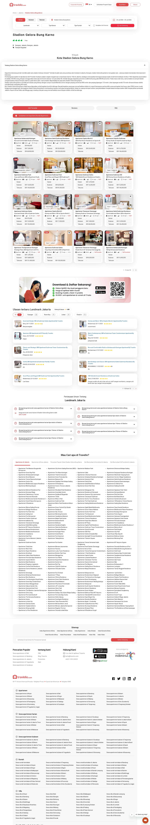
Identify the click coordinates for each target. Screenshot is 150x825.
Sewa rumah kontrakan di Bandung (117, 762)
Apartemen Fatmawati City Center (117, 601)
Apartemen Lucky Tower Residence (58, 551)
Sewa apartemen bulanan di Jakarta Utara (59, 742)
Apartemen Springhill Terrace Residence (90, 536)
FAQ (39, 653)
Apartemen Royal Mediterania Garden (89, 516)
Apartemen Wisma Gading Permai (29, 507)
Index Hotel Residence (80, 634)
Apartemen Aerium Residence (87, 588)
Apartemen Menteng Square (27, 486)
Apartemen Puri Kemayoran (27, 516)
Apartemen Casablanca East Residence (119, 555)
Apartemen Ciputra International (87, 562)
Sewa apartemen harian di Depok (117, 722)
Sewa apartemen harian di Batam (117, 725)
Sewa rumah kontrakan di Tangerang (57, 762)
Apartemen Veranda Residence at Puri (118, 546)
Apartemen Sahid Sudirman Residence (119, 479)
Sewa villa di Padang (82, 807)
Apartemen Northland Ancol (115, 496)
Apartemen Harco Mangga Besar (28, 584)
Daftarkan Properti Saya (104, 4)
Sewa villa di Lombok (113, 805)
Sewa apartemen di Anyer (24, 693)
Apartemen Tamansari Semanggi (29, 523)
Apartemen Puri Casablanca (115, 523)
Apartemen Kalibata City (26, 520)
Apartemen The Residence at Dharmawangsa (121, 608)
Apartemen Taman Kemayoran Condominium (91, 551)
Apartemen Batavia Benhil (56, 520)
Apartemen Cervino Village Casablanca (119, 477)
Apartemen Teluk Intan (25, 546)
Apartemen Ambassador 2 (115, 564)
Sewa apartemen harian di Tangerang (118, 717)
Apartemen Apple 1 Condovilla (87, 601)
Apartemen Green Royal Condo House (118, 586)
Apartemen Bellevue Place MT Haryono (89, 592)
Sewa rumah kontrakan (23, 762)
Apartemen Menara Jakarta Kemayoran (60, 606)
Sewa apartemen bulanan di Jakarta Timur (29, 745)
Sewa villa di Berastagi (83, 799)
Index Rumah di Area (51, 634)
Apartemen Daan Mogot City (86, 597)
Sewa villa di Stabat (22, 815)
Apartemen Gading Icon (26, 514)
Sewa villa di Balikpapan (83, 794)
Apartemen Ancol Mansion (27, 477)
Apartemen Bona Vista (84, 549)
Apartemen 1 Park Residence (86, 553)
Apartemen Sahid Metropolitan (28, 525)
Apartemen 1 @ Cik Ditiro (114, 573)
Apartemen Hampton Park (86, 479)
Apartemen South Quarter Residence (89, 586)
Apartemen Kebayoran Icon (86, 573)
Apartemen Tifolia (53, 496)
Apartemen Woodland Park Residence (59, 490)
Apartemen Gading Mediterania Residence (90, 503)
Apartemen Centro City (26, 481)
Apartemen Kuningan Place (56, 531)
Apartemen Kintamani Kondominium (30, 575)
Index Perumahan (65, 634)
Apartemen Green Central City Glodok (59, 507)
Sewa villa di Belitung (52, 799)
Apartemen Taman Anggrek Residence (119, 568)
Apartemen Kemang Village (27, 492)
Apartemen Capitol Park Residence (88, 525)
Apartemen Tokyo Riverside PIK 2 (58, 601)
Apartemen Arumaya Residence (87, 606)
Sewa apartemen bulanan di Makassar (27, 752)
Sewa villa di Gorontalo (83, 802)
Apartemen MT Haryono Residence (29, 527)
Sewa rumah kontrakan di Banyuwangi (27, 773)
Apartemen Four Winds (55, 557)
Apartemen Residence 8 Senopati (88, 492)
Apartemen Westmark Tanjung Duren (118, 475)
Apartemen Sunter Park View (86, 512)
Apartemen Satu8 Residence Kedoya (89, 483)
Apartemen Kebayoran (84, 584)
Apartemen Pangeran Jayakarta (28, 564)
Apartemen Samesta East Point (28, 588)
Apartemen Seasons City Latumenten (89, 494)
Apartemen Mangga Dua (55, 555)
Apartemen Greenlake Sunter (57, 492)
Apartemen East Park (25, 536)
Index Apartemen (80, 631)
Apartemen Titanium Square (86, 538)
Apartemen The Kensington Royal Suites (31, 579)
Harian (20, 20)
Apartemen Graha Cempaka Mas (87, 534)
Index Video (101, 634)
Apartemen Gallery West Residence (29, 555)
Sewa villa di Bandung (22, 796)
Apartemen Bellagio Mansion (116, 575)
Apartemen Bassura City (55, 479)
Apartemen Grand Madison (56, 581)
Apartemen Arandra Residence (87, 599)
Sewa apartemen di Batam (115, 693)
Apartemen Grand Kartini (55, 534)
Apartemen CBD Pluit (84, 531)
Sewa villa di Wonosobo (114, 815)
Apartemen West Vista (25, 549)
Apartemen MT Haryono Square (116, 542)
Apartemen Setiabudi (54, 509)
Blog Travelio (42, 656)
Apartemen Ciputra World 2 (27, 560)
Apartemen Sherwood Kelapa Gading (118, 468)
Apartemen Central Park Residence (29, 566)
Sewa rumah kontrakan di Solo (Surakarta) (59, 784)
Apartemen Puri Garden (55, 542)
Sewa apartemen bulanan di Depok (117, 745)
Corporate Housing (76, 4)
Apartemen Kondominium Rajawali (88, 575)
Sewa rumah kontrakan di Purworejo (57, 781)
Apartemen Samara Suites (27, 603)
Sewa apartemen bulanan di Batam (117, 748)
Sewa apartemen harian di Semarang (87, 729)
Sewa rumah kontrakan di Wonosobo (87, 784)
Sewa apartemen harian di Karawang (118, 729)
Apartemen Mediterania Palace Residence (120, 509)
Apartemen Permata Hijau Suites (58, 595)
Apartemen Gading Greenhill (115, 486)
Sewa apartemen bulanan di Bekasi (26, 742)
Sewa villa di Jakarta (113, 802)
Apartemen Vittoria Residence (57, 577)
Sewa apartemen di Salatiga (54, 701)
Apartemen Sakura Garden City (28, 586)
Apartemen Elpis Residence (27, 562)
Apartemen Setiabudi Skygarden (58, 494)
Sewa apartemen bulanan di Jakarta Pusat (59, 745)
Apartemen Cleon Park (55, 588)
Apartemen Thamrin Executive (57, 475)
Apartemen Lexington (113, 566)
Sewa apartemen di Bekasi (24, 696)
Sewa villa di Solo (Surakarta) (115, 813)
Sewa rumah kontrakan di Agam (56, 768)
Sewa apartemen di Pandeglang (25, 701)
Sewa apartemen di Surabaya (23, 665)
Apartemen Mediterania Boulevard (29, 531)
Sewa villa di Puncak (52, 818)
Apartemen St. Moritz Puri (115, 483)
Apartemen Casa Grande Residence (118, 507)
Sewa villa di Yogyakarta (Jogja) (25, 818)
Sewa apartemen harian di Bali (55, 725)
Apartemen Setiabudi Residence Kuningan (90, 477)
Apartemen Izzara (24, 599)
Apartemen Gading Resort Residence (89, 566)
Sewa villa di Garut (51, 802)
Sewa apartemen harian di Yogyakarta (57, 729)
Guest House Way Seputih (115, 534)
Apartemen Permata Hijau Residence (30, 557)
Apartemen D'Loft (112, 592)
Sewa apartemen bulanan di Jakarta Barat (119, 742)
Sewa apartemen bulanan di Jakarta (27, 740)
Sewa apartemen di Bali (21, 653)
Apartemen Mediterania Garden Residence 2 (32, 499)
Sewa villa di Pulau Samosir (84, 810)
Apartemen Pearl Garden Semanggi (88, 546)
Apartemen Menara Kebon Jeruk (58, 603)
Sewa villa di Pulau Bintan (53, 810)
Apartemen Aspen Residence (27, 551)
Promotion (41, 659)
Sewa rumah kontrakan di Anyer (86, 768)
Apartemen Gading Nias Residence (117, 503)
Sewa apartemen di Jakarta (22, 659)
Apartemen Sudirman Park (56, 501)
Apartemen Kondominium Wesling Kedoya (90, 581)
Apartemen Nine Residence (27, 577)
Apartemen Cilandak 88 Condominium (89, 595)
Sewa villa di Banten (82, 796)
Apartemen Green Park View (86, 486)
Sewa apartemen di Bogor (54, 696)
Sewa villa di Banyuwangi (114, 796)
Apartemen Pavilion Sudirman (28, 518)
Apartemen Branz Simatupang (87, 579)
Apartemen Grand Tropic (114, 595)
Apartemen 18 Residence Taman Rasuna (119, 501)
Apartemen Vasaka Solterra (27, 606)
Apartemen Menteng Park (115, 538)
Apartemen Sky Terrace (55, 512)
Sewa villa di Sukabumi (53, 815)
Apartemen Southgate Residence (58, 599)
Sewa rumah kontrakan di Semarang (118, 781)
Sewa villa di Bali (51, 794)
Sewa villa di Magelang (22, 807)
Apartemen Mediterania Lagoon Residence (31, 483)
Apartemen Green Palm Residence (58, 579)
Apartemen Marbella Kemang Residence (119, 549)
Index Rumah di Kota (104, 631)
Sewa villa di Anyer (21, 794)
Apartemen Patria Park (85, 481)
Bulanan (31, 20)
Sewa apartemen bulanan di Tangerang (119, 740)
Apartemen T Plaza (54, 575)
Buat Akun (122, 4)
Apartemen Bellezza (54, 523)
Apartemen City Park (113, 531)
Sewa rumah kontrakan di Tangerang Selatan (60, 765)
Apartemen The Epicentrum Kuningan (89, 577)
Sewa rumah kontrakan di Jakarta (86, 762)
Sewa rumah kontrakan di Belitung (86, 773)
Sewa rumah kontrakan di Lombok (117, 776)
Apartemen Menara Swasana (116, 588)
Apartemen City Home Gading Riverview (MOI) (62, 468)
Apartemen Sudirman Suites (27, 542)
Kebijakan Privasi (39, 681)
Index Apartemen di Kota (47, 631)
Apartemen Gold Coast (114, 551)
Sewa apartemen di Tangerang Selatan (118, 704)
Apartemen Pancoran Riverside (28, 496)
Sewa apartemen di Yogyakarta (23, 662)
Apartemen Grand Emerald (86, 529)
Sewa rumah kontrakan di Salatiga (86, 781)
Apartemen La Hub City (26, 601)
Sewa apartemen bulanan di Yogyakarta (58, 752)
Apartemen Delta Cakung (55, 597)
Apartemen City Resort (114, 557)
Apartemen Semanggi (25, 573)
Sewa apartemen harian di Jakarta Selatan (89, 719)
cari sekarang (122, 26)
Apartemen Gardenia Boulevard (116, 499)
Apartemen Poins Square (114, 514)
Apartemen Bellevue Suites (115, 536)
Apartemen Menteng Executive (57, 514)
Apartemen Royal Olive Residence (58, 560)
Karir (39, 662)
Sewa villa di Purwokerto (114, 810)
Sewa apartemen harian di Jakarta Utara (58, 719)
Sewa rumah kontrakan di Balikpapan (27, 770)
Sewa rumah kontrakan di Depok (25, 765)
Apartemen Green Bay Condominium (30, 581)
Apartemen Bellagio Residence (28, 509)
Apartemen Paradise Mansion (57, 529)
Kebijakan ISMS (66, 681)
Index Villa (92, 634)
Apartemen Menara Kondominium (29, 529)
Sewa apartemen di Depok (84, 696)
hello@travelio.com (71, 656)
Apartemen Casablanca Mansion (58, 516)
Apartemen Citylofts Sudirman (57, 566)
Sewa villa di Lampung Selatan (85, 805)
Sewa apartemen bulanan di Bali (56, 748)
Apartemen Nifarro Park (55, 499)
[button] (75, 65)
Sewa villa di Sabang (22, 813)
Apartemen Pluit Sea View (115, 494)
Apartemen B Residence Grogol (87, 610)
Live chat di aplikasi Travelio (74, 653)
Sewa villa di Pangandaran (24, 810)
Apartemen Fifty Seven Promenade (59, 584)
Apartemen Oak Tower (114, 560)
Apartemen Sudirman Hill (114, 581)
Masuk (135, 4)
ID (89, 4)
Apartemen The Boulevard (86, 514)
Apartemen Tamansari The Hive (87, 560)
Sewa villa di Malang (52, 807)
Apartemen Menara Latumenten (58, 546)
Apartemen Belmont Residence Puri (29, 490)
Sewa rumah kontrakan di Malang (56, 778)
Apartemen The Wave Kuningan (57, 472)
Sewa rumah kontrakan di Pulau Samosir (28, 781)
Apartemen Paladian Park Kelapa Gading (60, 481)
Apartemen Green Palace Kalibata (88, 509)
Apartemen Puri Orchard (55, 573)
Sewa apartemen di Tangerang (85, 704)
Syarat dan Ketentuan (52, 681)
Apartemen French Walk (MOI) (116, 584)
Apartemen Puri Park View (27, 512)
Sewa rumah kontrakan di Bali (116, 768)
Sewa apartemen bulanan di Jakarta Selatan (89, 742)
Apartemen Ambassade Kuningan (29, 475)
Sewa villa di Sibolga (82, 813)
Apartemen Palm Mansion (115, 599)
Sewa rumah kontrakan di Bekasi (117, 765)
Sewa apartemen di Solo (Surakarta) (118, 701)
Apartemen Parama (54, 549)
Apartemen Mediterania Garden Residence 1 (120, 525)
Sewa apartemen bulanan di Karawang (118, 752)
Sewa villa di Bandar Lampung (116, 794)
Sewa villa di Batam (22, 799)
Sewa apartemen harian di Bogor (86, 722)
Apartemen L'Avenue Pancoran (87, 475)
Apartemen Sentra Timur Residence (88, 499)
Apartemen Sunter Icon (55, 562)
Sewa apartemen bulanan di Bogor (86, 745)
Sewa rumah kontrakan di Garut (55, 776)
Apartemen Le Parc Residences (28, 610)
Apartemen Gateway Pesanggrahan (118, 516)
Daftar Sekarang (123, 640)
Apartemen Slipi (112, 562)
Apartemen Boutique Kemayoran (117, 512)
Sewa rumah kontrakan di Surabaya (87, 765)
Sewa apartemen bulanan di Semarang (88, 752)
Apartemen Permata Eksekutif (28, 595)
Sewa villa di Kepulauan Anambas (26, 805)
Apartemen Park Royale (114, 529)
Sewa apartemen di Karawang (25, 699)
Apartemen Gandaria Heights (57, 525)
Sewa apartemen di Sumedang (25, 704)
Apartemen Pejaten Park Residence (118, 577)
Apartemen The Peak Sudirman (87, 501)
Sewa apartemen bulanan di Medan (26, 748)
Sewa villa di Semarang (53, 813)
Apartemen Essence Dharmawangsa (118, 481)
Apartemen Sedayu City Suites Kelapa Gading (61, 592)
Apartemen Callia (83, 472)
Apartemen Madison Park (85, 468)
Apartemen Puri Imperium (56, 536)
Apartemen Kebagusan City (86, 490)
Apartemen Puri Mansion (85, 564)
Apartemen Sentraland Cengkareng (118, 590)
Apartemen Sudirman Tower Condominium (91, 527)
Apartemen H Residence (26, 503)
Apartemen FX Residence (55, 483)
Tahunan (42, 20)
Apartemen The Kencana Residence (29, 597)
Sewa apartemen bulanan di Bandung (57, 740)
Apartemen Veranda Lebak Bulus (58, 610)
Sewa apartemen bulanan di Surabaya (88, 740)
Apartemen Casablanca (26, 534)
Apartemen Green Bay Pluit (27, 472)
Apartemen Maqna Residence (87, 568)
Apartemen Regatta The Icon (57, 608)
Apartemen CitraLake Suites (56, 568)
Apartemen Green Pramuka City (57, 477)
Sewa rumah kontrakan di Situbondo (27, 784)
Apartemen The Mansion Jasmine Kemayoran (32, 590)
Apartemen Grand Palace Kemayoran (30, 501)
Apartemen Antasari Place (86, 608)
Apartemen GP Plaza (84, 523)
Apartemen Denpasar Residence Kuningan (120, 472)
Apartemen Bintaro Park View (57, 553)
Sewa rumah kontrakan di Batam (56, 773)
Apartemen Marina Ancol (114, 527)
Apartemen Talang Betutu (56, 538)
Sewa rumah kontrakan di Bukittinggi (118, 773)
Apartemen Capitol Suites (85, 555)
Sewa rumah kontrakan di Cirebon (26, 776)
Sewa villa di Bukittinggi (23, 802)
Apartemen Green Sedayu (85, 590)
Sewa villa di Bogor (112, 799)
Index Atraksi (92, 631)
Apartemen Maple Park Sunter (57, 518)
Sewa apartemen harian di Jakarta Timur (28, 722)
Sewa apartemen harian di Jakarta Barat (119, 719)
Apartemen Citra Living (25, 592)
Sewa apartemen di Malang (84, 699)
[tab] (75, 65)
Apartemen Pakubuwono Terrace (29, 494)
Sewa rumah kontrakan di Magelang (27, 778)
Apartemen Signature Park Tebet (117, 490)
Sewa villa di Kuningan (52, 805)
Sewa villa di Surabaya (83, 815)
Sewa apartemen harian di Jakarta (26, 717)
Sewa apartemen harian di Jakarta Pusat (58, 722)
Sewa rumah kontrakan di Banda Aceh (57, 770)
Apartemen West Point (55, 590)
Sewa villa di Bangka (52, 796)
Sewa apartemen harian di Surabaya (87, 717)
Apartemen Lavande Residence (87, 557)
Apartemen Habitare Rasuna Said (117, 579)
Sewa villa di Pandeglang (114, 807)
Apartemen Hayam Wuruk (115, 603)
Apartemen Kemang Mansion (116, 492)
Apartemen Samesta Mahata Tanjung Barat (120, 606)
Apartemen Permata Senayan (116, 520)
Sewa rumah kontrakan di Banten (117, 770)
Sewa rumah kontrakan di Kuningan (87, 776)
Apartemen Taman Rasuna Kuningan (30, 479)
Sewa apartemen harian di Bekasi (26, 719)
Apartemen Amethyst (25, 553)
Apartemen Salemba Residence (57, 527)
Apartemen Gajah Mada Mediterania (89, 507)
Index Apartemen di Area (64, 631)
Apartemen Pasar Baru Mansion (87, 520)
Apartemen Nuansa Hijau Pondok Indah (119, 553)
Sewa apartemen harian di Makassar (27, 729)
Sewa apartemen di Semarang (85, 701)
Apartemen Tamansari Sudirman (88, 496)
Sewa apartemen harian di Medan (26, 725)
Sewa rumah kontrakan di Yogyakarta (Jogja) (120, 784)
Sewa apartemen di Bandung (22, 656)
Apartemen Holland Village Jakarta (117, 597)
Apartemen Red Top (54, 564)
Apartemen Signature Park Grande (117, 518)
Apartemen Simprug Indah (27, 608)
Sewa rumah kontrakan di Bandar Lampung (89, 770)
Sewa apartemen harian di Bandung (57, 717)
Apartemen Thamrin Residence (87, 518)
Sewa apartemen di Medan (115, 699)
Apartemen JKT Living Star (56, 586)
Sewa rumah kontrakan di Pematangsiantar (120, 778)
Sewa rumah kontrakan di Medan (86, 778)
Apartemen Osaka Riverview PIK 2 (88, 603)
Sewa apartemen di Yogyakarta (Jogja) (28, 707)
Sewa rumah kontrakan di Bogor (25, 768)
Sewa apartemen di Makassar (55, 699)
